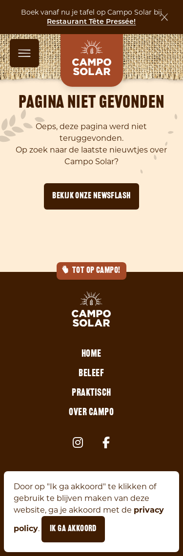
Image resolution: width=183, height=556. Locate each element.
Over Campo (91, 413)
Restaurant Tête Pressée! (91, 21)
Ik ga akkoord (73, 529)
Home (91, 354)
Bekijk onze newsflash (91, 196)
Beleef (91, 374)
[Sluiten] (164, 17)
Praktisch (91, 393)
